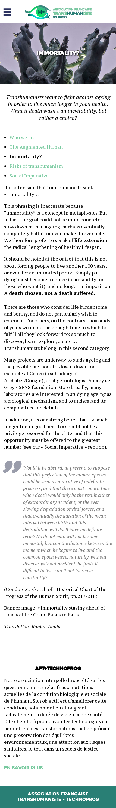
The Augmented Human (36, 146)
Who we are (22, 137)
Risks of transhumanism (36, 166)
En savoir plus (23, 768)
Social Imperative (29, 175)
